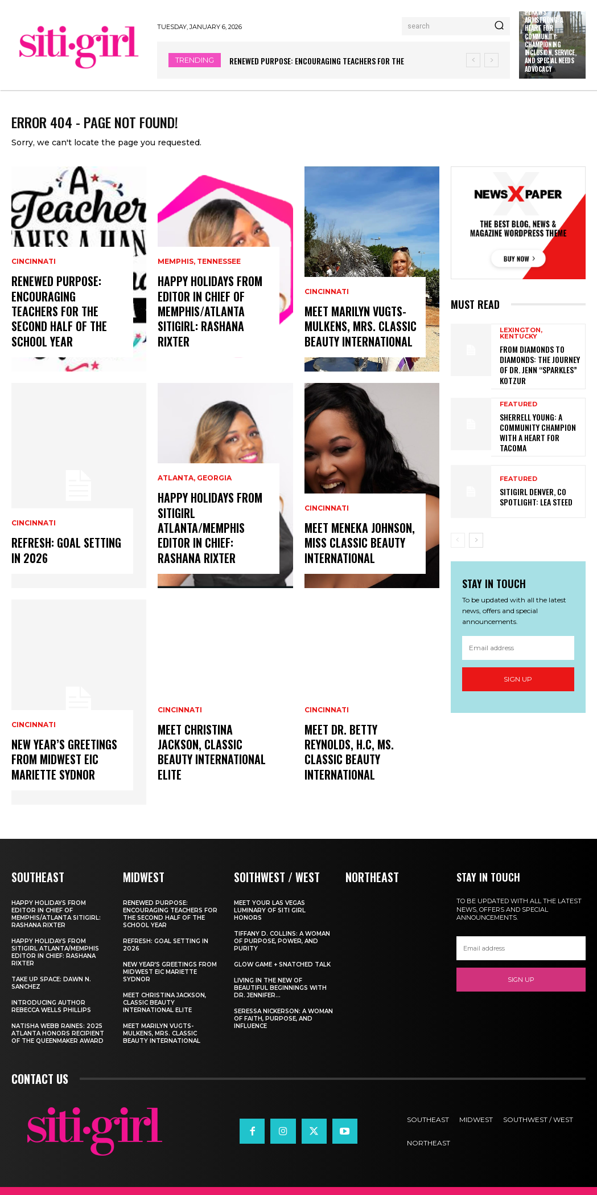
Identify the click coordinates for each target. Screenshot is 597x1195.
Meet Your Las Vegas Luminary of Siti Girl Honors (270, 918)
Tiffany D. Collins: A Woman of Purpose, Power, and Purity (282, 949)
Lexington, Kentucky (521, 342)
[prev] (473, 60)
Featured (518, 412)
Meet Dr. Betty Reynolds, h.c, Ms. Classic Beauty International (345, 764)
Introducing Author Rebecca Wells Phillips (51, 1014)
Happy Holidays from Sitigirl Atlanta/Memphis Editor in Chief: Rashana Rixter (207, 541)
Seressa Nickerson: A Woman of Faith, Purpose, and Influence (283, 1026)
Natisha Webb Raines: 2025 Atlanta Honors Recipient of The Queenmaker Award (57, 1041)
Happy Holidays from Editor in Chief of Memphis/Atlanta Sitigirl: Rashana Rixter (207, 324)
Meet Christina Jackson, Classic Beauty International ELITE (208, 764)
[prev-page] (458, 536)
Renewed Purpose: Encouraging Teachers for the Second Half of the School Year (66, 331)
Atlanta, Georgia (195, 495)
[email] (518, 644)
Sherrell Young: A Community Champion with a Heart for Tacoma (541, 432)
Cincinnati (33, 292)
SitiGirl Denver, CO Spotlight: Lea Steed (531, 493)
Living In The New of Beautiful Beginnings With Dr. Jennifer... (280, 996)
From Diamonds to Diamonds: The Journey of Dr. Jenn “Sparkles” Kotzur (539, 371)
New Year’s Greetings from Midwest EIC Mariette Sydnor (60, 771)
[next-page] (476, 536)
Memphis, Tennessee (199, 279)
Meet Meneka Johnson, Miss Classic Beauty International (355, 554)
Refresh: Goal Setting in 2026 (63, 561)
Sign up (518, 676)
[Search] (499, 26)
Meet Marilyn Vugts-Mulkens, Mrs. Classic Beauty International (355, 337)
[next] (491, 60)
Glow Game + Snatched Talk (282, 972)
